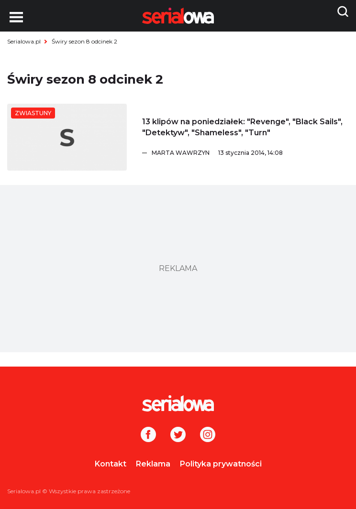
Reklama (153, 463)
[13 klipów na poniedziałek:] (67, 137)
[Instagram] (207, 435)
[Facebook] (148, 435)
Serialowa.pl (24, 41)
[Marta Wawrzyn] (250, 153)
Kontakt (110, 463)
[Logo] (178, 403)
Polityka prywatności (221, 463)
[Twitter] (178, 435)
